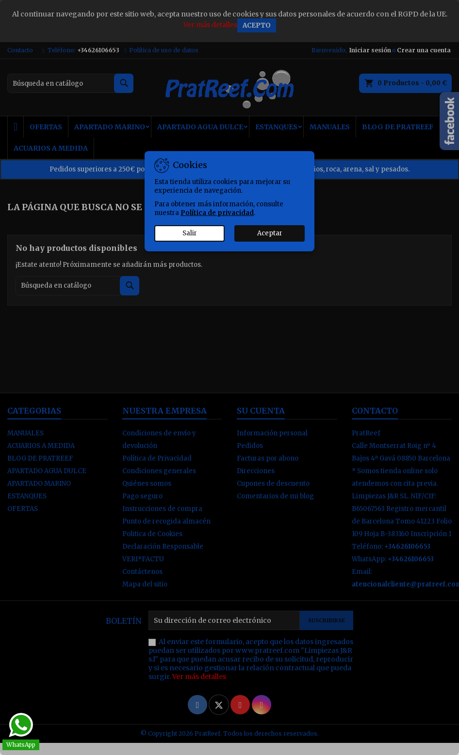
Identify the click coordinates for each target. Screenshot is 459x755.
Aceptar (269, 233)
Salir (189, 233)
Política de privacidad (217, 213)
